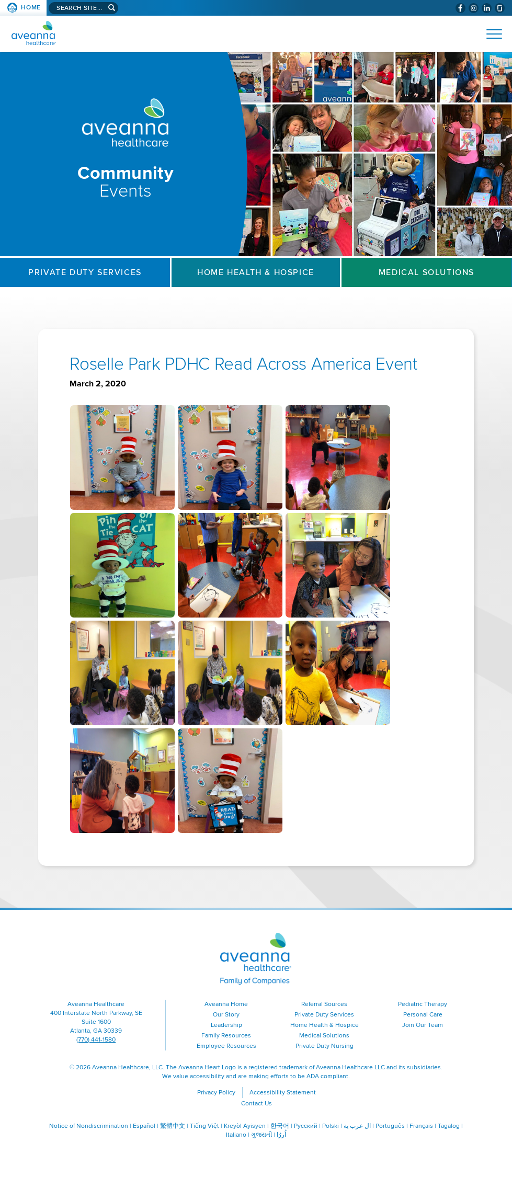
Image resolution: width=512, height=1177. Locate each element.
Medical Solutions (426, 272)
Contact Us (256, 1103)
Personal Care (422, 1015)
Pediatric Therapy (422, 1004)
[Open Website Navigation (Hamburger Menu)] (490, 34)
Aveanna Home (226, 1004)
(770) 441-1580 (96, 1040)
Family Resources (226, 1035)
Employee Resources (226, 1046)
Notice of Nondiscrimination (88, 1126)
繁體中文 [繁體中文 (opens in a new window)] (172, 1126)
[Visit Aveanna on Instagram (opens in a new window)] (474, 8)
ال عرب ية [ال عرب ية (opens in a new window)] (357, 1126)
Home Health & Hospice (255, 272)
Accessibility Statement (282, 1092)
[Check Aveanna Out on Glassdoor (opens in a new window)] (500, 8)
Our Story (226, 1015)
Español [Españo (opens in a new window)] (144, 1126)
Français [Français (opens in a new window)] (421, 1126)
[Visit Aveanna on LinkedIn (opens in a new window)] (487, 8)
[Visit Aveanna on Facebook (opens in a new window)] (460, 8)
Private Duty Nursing (324, 1046)
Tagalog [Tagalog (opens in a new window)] (449, 1126)
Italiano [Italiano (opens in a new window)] (236, 1135)
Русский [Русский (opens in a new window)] (305, 1126)
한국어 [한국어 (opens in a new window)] (279, 1126)
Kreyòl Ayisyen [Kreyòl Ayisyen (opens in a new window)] (245, 1126)
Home (31, 8)
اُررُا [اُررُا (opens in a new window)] (281, 1135)
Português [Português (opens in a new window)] (390, 1126)
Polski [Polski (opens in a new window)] (330, 1126)
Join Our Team (422, 1025)
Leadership (226, 1025)
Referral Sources (324, 1004)
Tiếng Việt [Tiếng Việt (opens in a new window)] (204, 1126)
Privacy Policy (216, 1092)
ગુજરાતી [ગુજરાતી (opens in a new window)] (261, 1135)
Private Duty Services (85, 272)
